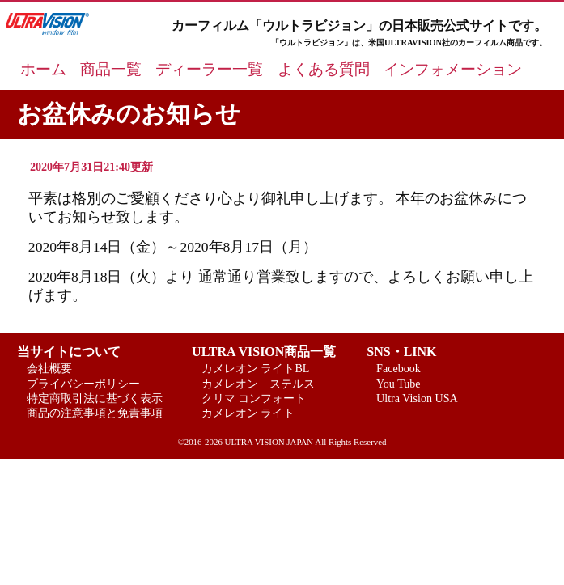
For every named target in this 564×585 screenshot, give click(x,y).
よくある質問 (324, 69)
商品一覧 (111, 69)
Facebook (398, 368)
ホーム (43, 69)
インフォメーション (453, 69)
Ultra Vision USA (417, 398)
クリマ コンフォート (254, 398)
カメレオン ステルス (258, 383)
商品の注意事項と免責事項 (95, 412)
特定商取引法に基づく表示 (95, 398)
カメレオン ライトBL (255, 368)
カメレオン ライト (248, 412)
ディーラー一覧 (209, 69)
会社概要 (49, 368)
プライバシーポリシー (83, 383)
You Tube (398, 383)
